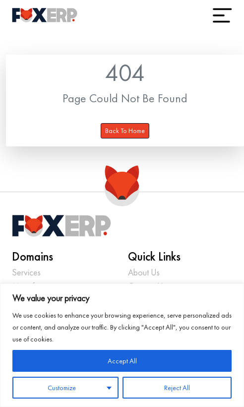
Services (26, 272)
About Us (144, 272)
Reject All (177, 387)
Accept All (122, 360)
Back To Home (125, 130)
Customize (62, 387)
